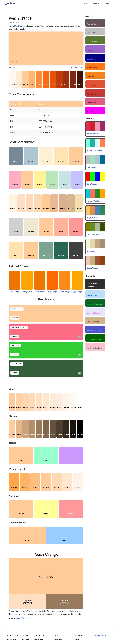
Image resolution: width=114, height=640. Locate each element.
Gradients (95, 3)
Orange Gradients (22, 618)
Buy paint (14, 62)
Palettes (106, 3)
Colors (85, 3)
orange (17, 26)
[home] (9, 3)
